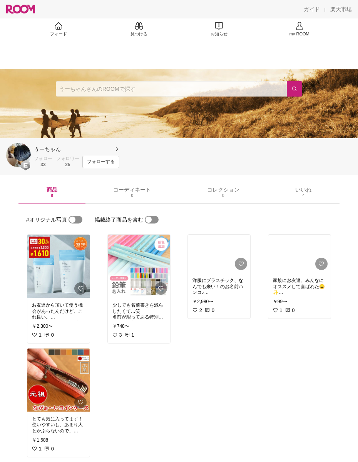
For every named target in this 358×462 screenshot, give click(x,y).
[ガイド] (312, 9)
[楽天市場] (341, 9)
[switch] (75, 219)
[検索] (294, 89)
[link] (58, 266)
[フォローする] (100, 162)
